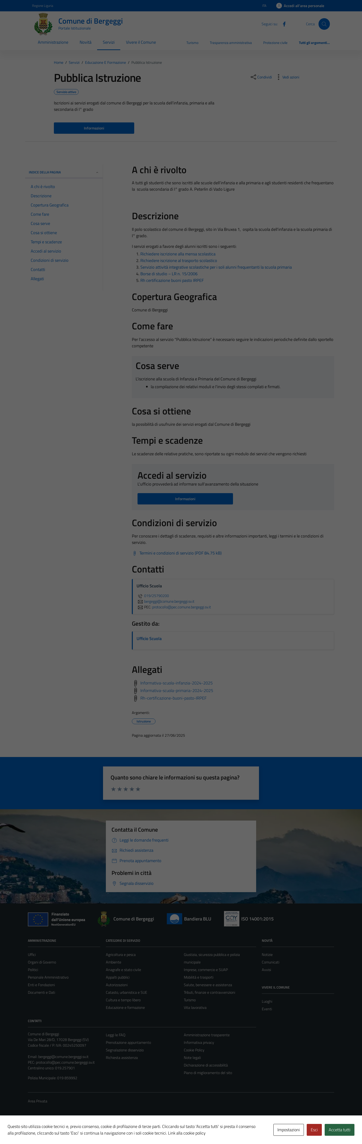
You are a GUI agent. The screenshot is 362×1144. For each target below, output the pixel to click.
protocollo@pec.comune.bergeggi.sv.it (65, 1062)
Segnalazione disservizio (125, 1050)
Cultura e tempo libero (123, 1000)
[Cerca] (324, 24)
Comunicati (270, 962)
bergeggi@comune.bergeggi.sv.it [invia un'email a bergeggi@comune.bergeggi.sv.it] (165, 601)
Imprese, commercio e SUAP (206, 969)
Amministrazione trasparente (207, 1035)
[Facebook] (282, 23)
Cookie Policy (194, 1050)
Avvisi (266, 969)
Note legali (192, 1057)
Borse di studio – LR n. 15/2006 (169, 274)
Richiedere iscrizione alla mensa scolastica (177, 254)
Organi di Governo (42, 962)
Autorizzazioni (117, 985)
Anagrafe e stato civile (123, 969)
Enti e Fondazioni (41, 985)
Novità (85, 42)
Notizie (267, 954)
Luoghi (267, 1001)
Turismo (192, 42)
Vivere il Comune (141, 42)
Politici (33, 969)
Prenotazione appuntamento (128, 1042)
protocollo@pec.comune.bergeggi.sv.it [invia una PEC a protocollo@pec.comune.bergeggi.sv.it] (181, 607)
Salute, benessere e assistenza (208, 985)
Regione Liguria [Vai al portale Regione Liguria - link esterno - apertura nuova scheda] (42, 5)
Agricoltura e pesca (121, 954)
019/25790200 (153, 595)
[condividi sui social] (261, 77)
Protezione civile (275, 42)
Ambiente (113, 962)
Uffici (32, 954)
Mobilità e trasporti (198, 977)
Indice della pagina (64, 172)
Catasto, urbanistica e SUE (126, 992)
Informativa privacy (199, 1042)
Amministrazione (53, 42)
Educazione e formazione (125, 1007)
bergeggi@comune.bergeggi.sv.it (63, 1056)
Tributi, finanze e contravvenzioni (209, 992)
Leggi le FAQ (115, 1035)
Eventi (267, 1009)
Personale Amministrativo (48, 977)
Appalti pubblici (117, 977)
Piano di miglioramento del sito (208, 1072)
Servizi (109, 42)
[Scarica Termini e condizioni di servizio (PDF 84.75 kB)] (177, 553)
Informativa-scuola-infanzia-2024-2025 (176, 683)
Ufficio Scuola (149, 638)
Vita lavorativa (195, 1007)
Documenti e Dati (41, 992)
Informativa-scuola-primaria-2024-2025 (176, 690)
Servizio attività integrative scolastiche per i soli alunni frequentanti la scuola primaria (216, 267)
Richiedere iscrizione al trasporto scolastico (178, 260)
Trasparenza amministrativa (231, 42)
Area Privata (37, 1101)
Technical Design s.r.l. (60, 1130)
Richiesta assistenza (122, 1057)
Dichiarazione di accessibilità (206, 1065)
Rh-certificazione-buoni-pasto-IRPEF (173, 698)
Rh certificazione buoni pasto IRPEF (172, 280)
